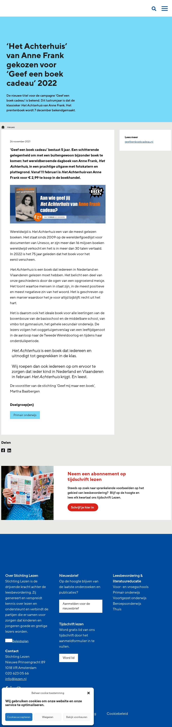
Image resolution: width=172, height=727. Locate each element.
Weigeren (47, 717)
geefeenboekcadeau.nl (139, 142)
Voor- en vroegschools (131, 587)
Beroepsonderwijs (127, 603)
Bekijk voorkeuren (76, 717)
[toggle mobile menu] (164, 9)
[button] (88, 693)
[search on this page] (154, 9)
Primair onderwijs (24, 415)
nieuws (11, 127)
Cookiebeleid (117, 713)
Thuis (117, 609)
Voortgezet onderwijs (129, 598)
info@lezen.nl (16, 679)
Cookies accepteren (18, 717)
